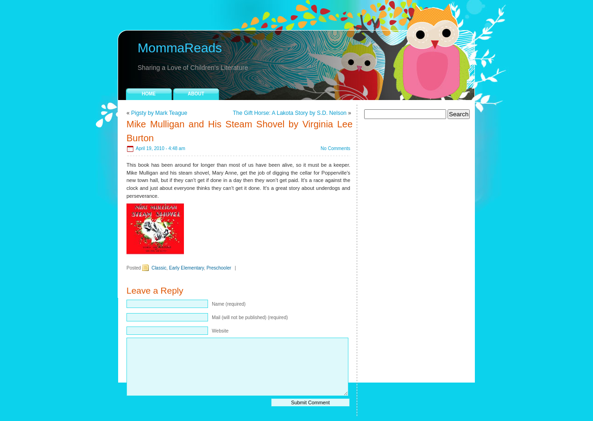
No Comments (335, 148)
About (196, 93)
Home (149, 93)
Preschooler (219, 267)
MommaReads (180, 48)
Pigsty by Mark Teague (159, 113)
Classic (158, 267)
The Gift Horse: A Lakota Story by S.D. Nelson (290, 113)
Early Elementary (186, 267)
